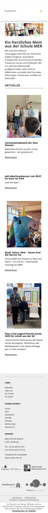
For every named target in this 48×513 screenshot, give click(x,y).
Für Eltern (9, 396)
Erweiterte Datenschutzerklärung (24, 500)
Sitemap (8, 421)
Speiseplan (9, 414)
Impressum (10, 427)
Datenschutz (10, 424)
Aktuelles (9, 387)
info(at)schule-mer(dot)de (16, 454)
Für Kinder (9, 393)
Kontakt (8, 418)
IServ (7, 411)
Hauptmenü (10, 10)
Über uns (9, 390)
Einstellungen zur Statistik (24, 511)
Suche (7, 408)
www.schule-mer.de (13, 458)
